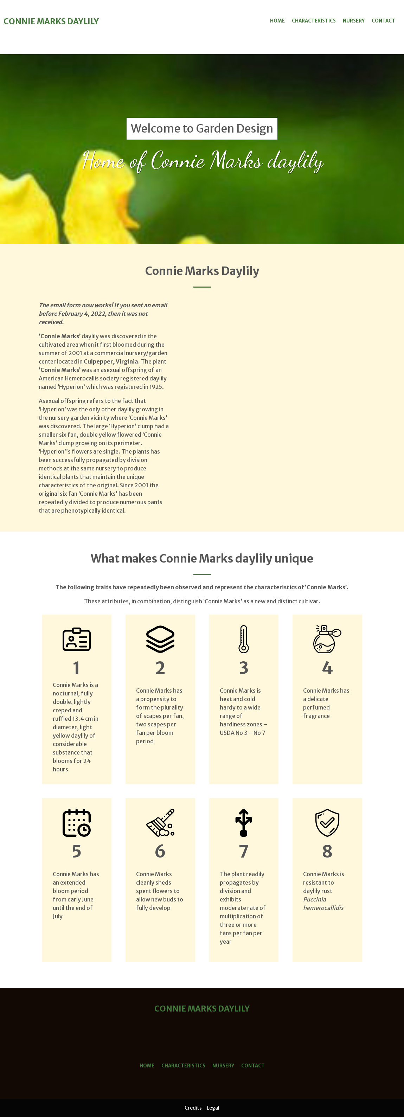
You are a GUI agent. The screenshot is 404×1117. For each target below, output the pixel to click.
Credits (193, 1108)
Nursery (354, 21)
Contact (383, 21)
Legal (213, 1108)
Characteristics (314, 21)
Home (277, 21)
